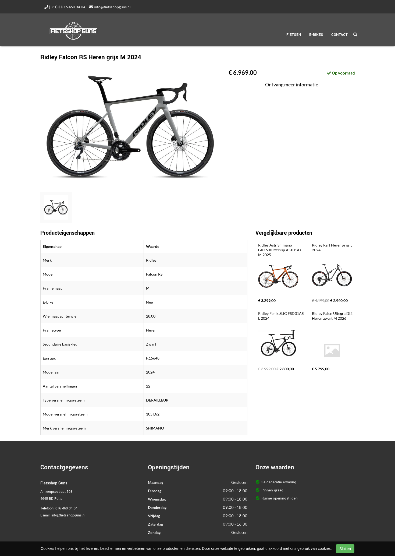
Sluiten (345, 549)
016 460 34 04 (66, 508)
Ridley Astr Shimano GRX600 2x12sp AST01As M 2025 (280, 250)
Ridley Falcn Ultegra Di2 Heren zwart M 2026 (332, 316)
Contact (339, 34)
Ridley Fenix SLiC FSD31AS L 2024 (281, 316)
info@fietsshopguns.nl (110, 7)
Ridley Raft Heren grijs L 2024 (332, 247)
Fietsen (293, 34)
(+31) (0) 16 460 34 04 (64, 7)
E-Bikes (316, 34)
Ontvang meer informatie (291, 84)
